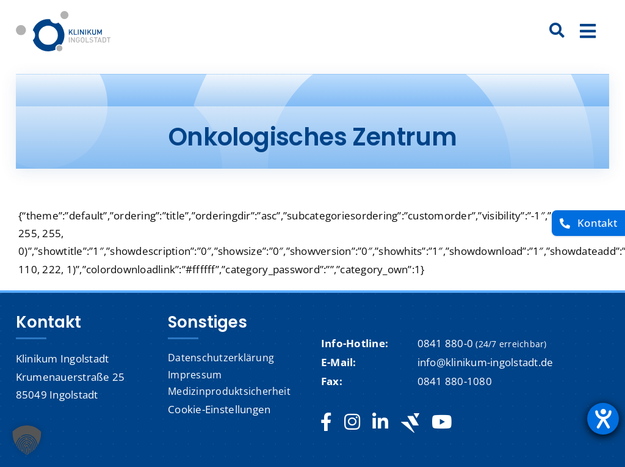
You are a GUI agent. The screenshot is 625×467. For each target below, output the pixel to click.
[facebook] (326, 422)
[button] (27, 440)
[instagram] (352, 422)
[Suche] (557, 31)
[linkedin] (380, 422)
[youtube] (442, 422)
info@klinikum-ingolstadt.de (485, 362)
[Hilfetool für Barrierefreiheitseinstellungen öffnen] (603, 419)
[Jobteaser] (410, 422)
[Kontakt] (588, 223)
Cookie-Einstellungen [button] (219, 409)
